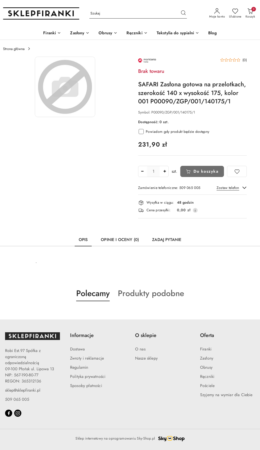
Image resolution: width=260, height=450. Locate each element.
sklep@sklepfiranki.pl (22, 390)
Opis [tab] (83, 240)
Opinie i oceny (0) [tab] (120, 240)
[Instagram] (17, 413)
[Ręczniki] (136, 33)
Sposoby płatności (86, 386)
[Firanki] (52, 33)
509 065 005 (17, 399)
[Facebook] (8, 413)
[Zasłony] (79, 33)
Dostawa (77, 349)
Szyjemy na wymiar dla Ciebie (226, 395)
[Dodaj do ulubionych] (237, 171)
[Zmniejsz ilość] (142, 171)
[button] (65, 87)
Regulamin (79, 367)
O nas (140, 349)
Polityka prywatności (87, 376)
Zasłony (206, 358)
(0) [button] (244, 60)
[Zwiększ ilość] (164, 171)
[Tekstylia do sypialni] (178, 33)
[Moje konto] (217, 13)
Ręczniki (207, 376)
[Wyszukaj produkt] (138, 13)
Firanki (206, 349)
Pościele (207, 386)
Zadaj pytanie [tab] (166, 240)
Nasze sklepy (146, 358)
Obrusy (206, 367)
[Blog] (212, 33)
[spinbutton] (153, 171)
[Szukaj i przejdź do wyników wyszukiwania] (183, 13)
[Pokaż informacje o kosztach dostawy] (195, 210)
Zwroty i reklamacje (87, 358)
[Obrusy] (107, 33)
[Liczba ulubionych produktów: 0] (235, 13)
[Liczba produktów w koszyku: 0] (250, 13)
